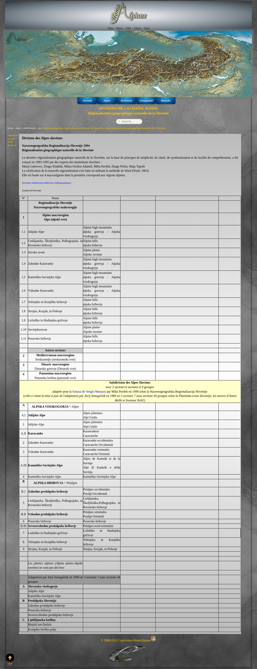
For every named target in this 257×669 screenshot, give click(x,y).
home (10, 128)
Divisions (126, 100)
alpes (18, 128)
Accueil (87, 100)
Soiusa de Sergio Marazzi (89, 391)
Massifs (165, 100)
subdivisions (29, 128)
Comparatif (146, 100)
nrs (39, 128)
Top (10, 659)
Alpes (107, 100)
